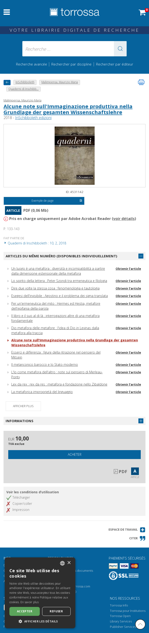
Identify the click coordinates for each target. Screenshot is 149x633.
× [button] (69, 563)
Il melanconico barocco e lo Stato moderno (44, 364)
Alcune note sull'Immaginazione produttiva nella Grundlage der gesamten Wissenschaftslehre (68, 109)
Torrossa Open (120, 616)
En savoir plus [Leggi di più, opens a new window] (29, 602)
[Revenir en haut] (140, 624)
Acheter (74, 454)
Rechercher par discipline (71, 64)
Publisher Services (123, 627)
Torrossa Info (119, 605)
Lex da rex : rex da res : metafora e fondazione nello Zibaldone (59, 384)
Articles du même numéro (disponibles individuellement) (61, 256)
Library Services (121, 621)
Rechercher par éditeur (114, 64)
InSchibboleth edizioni (33, 117)
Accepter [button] (24, 611)
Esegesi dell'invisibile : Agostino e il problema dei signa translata (59, 295)
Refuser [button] (56, 611)
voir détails (124, 218)
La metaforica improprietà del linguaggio (42, 392)
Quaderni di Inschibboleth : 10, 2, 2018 (35, 243)
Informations (19, 420)
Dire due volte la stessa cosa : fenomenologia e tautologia (55, 288)
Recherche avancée (32, 64)
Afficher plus (23, 406)
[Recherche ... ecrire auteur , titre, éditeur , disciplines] (74, 48)
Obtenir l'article (128, 268)
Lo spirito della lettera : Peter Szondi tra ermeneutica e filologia (59, 280)
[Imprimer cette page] (141, 82)
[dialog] (40, 592)
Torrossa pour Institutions (127, 611)
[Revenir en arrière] (7, 82)
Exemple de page (57, 201)
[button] (120, 48)
